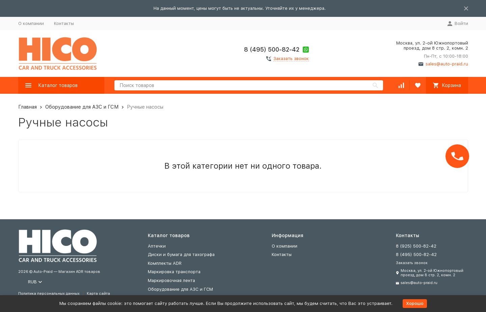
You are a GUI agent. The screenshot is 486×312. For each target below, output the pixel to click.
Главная (27, 107)
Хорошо (415, 303)
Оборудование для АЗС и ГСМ (81, 107)
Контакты (64, 23)
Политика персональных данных (49, 293)
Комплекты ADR (165, 263)
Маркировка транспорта (174, 271)
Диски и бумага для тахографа (181, 254)
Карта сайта (98, 293)
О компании (31, 23)
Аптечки (157, 246)
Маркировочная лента (171, 280)
